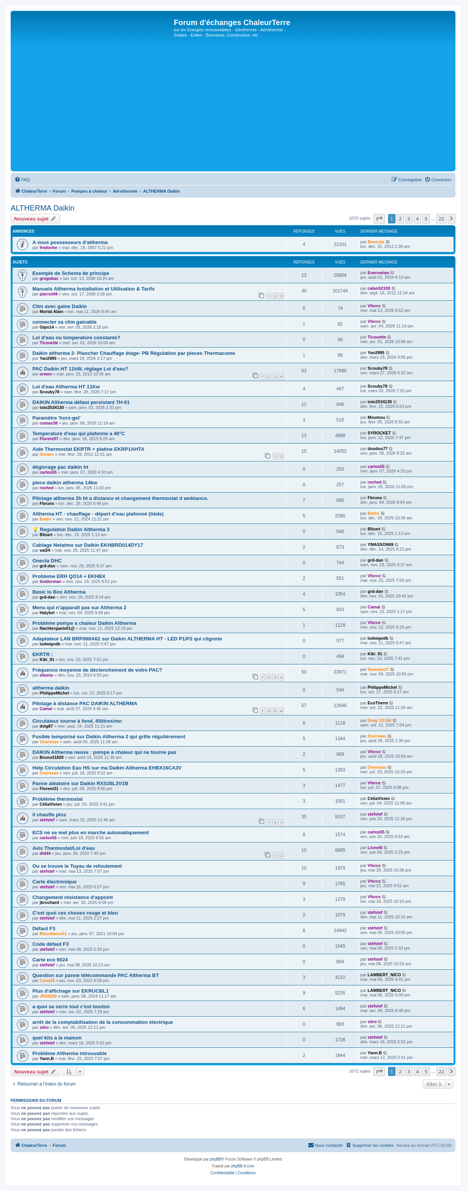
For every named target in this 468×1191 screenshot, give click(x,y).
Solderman (50, 581)
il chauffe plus (49, 814)
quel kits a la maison (57, 1038)
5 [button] (426, 218)
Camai (374, 607)
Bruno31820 (52, 757)
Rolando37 (378, 669)
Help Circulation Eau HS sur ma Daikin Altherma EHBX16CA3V (107, 768)
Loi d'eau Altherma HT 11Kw (66, 387)
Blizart (46, 534)
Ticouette (49, 342)
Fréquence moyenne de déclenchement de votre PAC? (97, 670)
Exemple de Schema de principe (70, 273)
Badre (45, 519)
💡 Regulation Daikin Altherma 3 (70, 529)
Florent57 (49, 438)
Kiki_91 (47, 659)
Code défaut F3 (50, 944)
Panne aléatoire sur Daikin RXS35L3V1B (80, 783)
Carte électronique (54, 881)
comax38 (49, 423)
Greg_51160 (379, 720)
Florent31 (49, 788)
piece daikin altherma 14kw (64, 482)
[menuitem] (22, 179)
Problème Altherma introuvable (69, 1053)
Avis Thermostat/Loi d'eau (63, 848)
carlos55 (48, 472)
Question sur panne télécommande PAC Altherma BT (95, 975)
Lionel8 (375, 847)
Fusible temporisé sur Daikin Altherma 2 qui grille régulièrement (108, 736)
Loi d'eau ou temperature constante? (76, 337)
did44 (45, 853)
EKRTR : (42, 654)
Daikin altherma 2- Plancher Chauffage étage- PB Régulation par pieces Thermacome (133, 353)
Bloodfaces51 (53, 933)
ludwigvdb (50, 644)
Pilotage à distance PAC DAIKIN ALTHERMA (84, 703)
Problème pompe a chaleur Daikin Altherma (84, 623)
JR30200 (48, 996)
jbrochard (49, 902)
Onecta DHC (47, 561)
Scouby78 (378, 368)
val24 (45, 550)
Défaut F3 (43, 928)
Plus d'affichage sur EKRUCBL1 (70, 991)
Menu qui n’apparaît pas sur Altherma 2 (79, 607)
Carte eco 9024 (50, 960)
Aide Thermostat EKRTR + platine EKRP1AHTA (88, 449)
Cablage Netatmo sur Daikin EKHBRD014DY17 (87, 545)
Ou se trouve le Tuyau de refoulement (77, 866)
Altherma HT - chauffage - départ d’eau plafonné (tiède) (97, 514)
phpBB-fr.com (242, 1166)
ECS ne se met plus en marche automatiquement (90, 832)
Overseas (49, 741)
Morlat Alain (52, 311)
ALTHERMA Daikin (42, 208)
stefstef (47, 819)
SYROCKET (379, 433)
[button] (379, 218)
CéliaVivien (51, 804)
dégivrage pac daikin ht (60, 467)
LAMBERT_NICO (384, 974)
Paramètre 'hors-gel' (56, 418)
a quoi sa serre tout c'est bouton (71, 1006)
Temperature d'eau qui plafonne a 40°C (78, 433)
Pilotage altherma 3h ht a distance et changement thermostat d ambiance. (120, 498)
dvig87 (46, 726)
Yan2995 (48, 358)
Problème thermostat (57, 799)
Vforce (374, 305)
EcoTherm (378, 703)
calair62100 (379, 288)
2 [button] (400, 218)
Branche (376, 241)
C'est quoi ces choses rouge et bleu (75, 913)
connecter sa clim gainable (64, 322)
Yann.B (47, 1058)
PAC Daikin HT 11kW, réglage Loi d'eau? (80, 369)
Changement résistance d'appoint (72, 897)
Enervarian (378, 272)
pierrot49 (49, 294)
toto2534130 (52, 407)
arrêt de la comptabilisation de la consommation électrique (102, 1022)
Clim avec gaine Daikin (59, 306)
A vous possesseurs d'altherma (70, 242)
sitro (44, 1027)
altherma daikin (50, 688)
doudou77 (378, 448)
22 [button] (441, 218)
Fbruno (47, 503)
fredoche (48, 247)
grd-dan (47, 566)
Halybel (47, 612)
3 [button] (408, 218)
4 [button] (417, 218)
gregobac (49, 278)
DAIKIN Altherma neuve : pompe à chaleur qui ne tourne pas (104, 752)
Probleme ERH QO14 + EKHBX (69, 576)
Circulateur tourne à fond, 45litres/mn (77, 721)
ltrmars (47, 454)
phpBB (215, 1159)
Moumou (376, 417)
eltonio (46, 675)
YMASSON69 (381, 544)
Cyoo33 (47, 980)
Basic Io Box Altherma (59, 592)
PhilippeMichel (54, 693)
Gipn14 (47, 327)
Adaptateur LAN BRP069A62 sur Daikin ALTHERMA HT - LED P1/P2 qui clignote (127, 639)
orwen (46, 374)
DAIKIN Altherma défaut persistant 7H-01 (81, 402)
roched (47, 487)
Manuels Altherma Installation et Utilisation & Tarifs (93, 289)
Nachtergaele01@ (57, 628)
